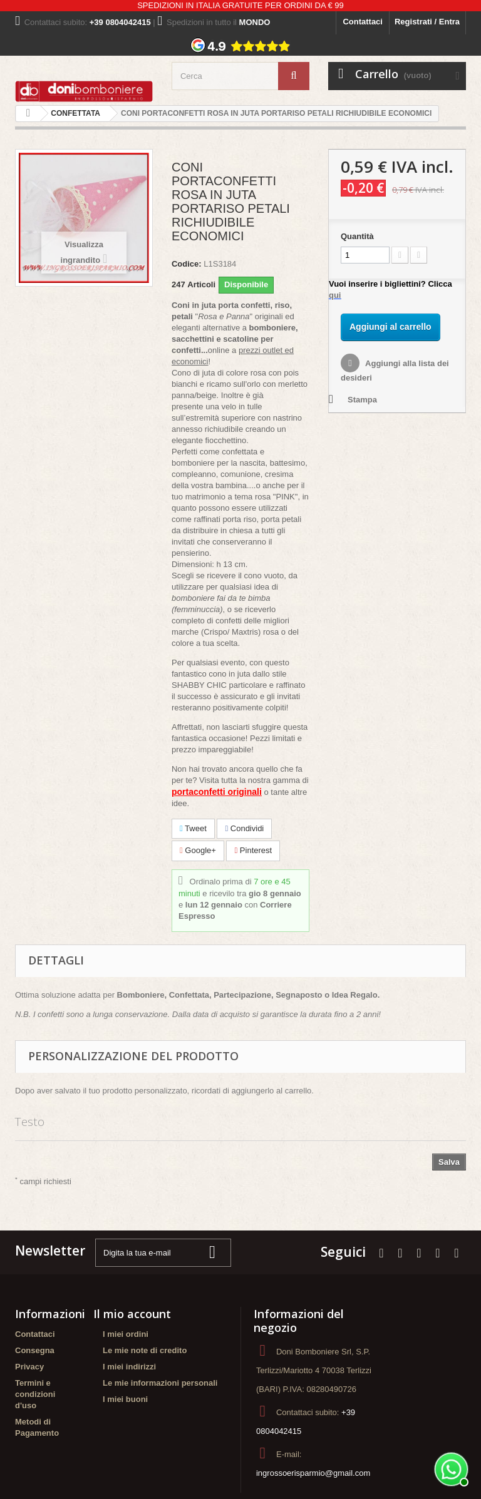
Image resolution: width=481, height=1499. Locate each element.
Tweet (193, 828)
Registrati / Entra (427, 21)
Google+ (198, 850)
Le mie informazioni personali (160, 1383)
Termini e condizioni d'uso (35, 1394)
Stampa (362, 399)
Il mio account (132, 1313)
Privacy (29, 1366)
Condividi (244, 828)
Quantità (357, 236)
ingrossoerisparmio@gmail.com (313, 1473)
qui (335, 295)
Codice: (187, 264)
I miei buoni (125, 1399)
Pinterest (253, 850)
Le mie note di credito (145, 1350)
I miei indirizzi (129, 1366)
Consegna (34, 1350)
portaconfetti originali (217, 792)
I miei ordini (125, 1334)
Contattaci (363, 21)
